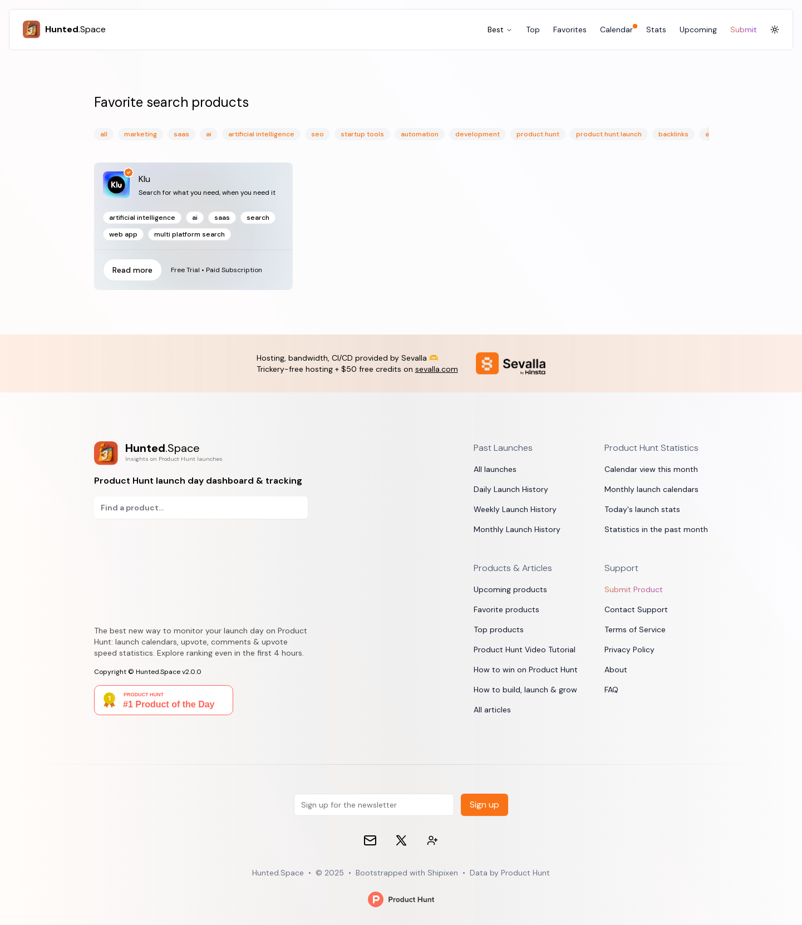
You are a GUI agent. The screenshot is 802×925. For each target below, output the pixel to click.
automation (420, 134)
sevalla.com (436, 369)
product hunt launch (609, 134)
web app (123, 234)
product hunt (537, 134)
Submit (743, 29)
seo (317, 134)
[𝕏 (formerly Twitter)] (401, 840)
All (103, 134)
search (258, 217)
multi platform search (189, 234)
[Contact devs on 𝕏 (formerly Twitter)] (432, 840)
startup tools (362, 134)
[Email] (370, 840)
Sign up (484, 804)
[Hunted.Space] (64, 29)
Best (500, 29)
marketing (140, 134)
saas (181, 134)
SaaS (222, 217)
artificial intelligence (261, 134)
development (477, 134)
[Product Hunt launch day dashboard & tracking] (201, 453)
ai (208, 134)
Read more (132, 270)
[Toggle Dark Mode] (774, 29)
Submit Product (633, 589)
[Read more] (193, 226)
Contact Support (636, 609)
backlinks (673, 134)
